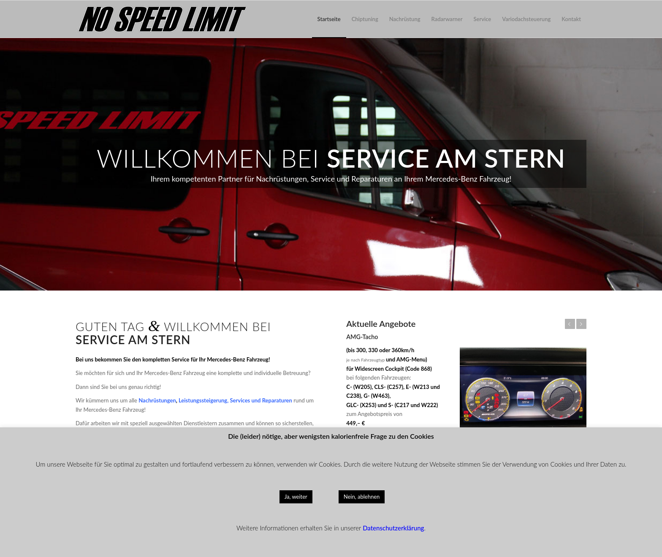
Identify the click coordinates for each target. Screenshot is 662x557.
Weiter (581, 324)
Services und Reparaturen (261, 400)
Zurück (570, 324)
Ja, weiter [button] (296, 496)
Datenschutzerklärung (393, 528)
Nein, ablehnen (362, 496)
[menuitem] (329, 19)
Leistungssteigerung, (203, 400)
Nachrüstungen (157, 400)
